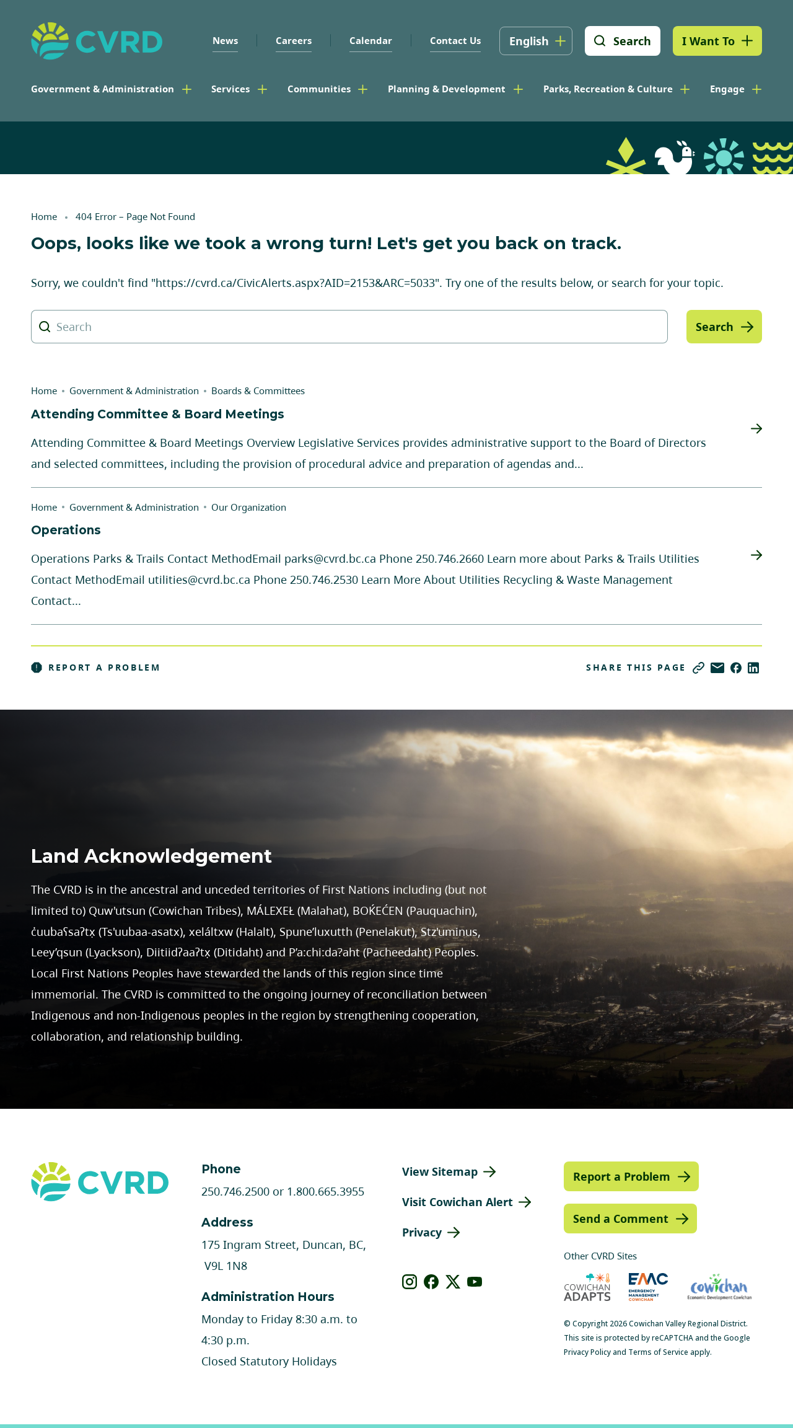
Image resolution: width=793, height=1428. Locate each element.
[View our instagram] (410, 1281)
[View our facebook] (431, 1281)
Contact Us (455, 40)
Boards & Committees (258, 390)
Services (230, 88)
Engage (727, 88)
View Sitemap (440, 1171)
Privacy (422, 1232)
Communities (319, 88)
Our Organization (248, 507)
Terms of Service (658, 1352)
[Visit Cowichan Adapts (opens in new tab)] (587, 1287)
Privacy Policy (587, 1352)
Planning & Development (447, 88)
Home (44, 216)
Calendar (370, 40)
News (225, 40)
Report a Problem (96, 667)
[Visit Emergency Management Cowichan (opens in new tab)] (648, 1287)
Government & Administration (102, 88)
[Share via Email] (717, 667)
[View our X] (453, 1281)
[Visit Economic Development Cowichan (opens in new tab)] (719, 1287)
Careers (294, 40)
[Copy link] (699, 668)
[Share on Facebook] (736, 668)
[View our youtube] (475, 1281)
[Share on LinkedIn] (753, 668)
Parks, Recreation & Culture (608, 88)
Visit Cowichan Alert (457, 1201)
